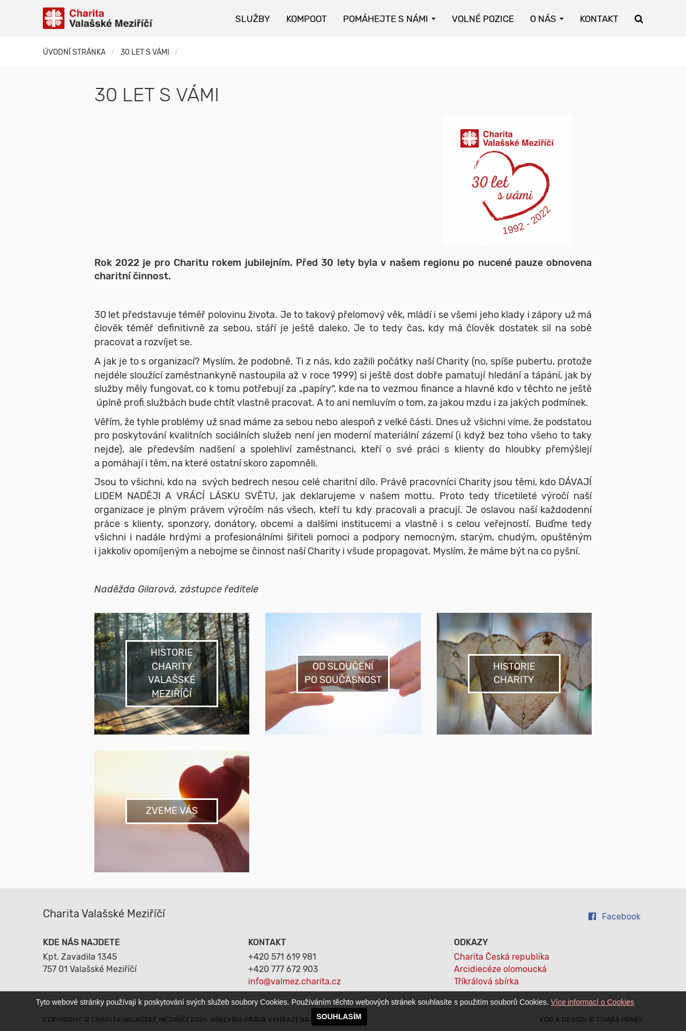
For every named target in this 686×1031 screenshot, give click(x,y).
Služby (252, 18)
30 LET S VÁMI (145, 52)
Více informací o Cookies (593, 1002)
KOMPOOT (306, 18)
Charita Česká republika (501, 957)
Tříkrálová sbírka (486, 981)
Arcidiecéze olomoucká (500, 969)
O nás (547, 18)
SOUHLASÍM (339, 1016)
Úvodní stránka (74, 52)
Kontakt (599, 18)
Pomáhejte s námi (389, 18)
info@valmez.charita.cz (294, 981)
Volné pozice (483, 18)
